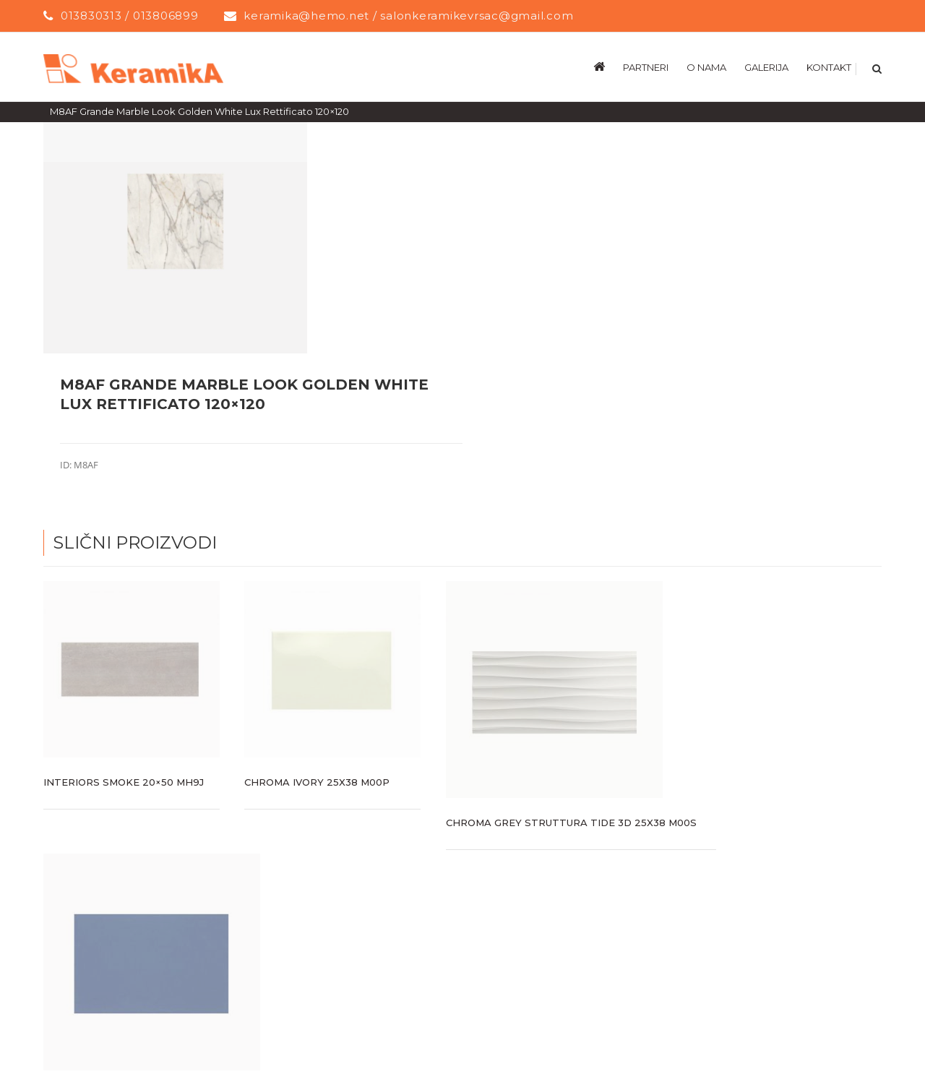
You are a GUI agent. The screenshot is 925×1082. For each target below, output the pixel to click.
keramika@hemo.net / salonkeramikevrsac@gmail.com (408, 15)
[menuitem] (608, 66)
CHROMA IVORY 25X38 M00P (317, 781)
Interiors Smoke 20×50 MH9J (123, 781)
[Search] (875, 66)
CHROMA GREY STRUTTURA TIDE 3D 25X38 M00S (571, 822)
